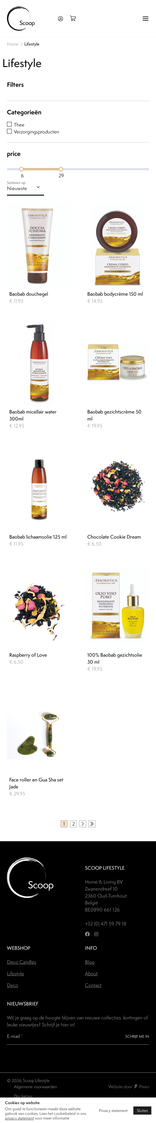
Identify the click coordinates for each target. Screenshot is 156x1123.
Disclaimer (23, 1096)
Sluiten (142, 1110)
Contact (93, 985)
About (91, 973)
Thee (19, 125)
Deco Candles (21, 962)
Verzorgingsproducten (36, 132)
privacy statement (19, 1118)
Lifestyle (15, 973)
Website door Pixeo (128, 1086)
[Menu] (145, 18)
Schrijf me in (137, 1036)
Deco (12, 985)
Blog (90, 962)
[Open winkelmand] (74, 18)
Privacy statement (113, 1110)
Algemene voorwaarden (35, 1086)
